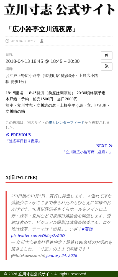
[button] (106, 66)
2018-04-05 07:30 (24, 41)
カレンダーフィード (66, 122)
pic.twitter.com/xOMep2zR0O (38, 235)
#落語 (87, 229)
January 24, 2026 (61, 255)
